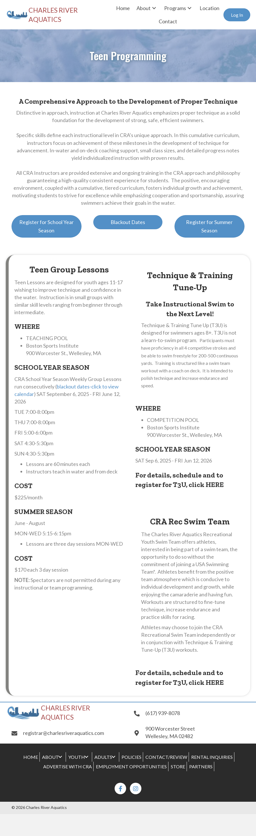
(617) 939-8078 (162, 713)
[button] (236, 14)
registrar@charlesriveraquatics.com (63, 733)
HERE (215, 484)
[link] (123, 8)
